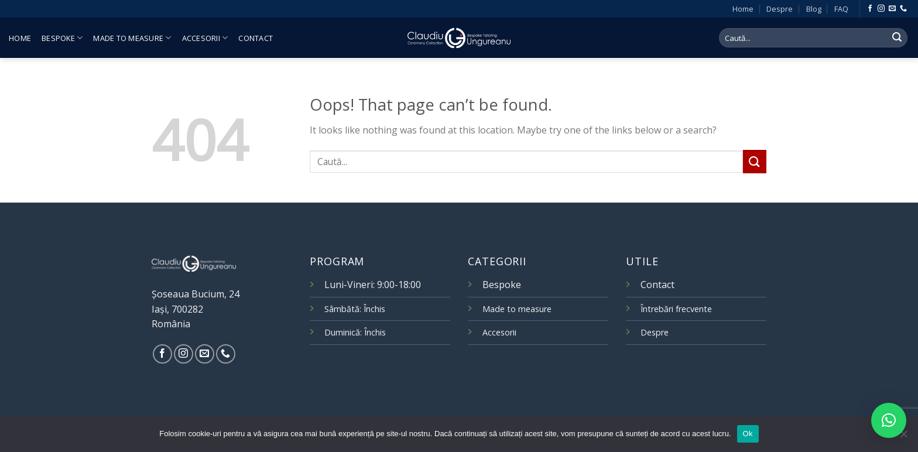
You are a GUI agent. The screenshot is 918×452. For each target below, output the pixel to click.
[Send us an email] (892, 9)
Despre (779, 9)
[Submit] (897, 38)
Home (742, 9)
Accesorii (205, 37)
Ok (748, 433)
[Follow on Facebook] (870, 9)
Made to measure (132, 37)
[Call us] (903, 9)
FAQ (841, 9)
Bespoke (62, 37)
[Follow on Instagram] (881, 9)
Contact (255, 38)
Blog (813, 9)
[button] (888, 420)
